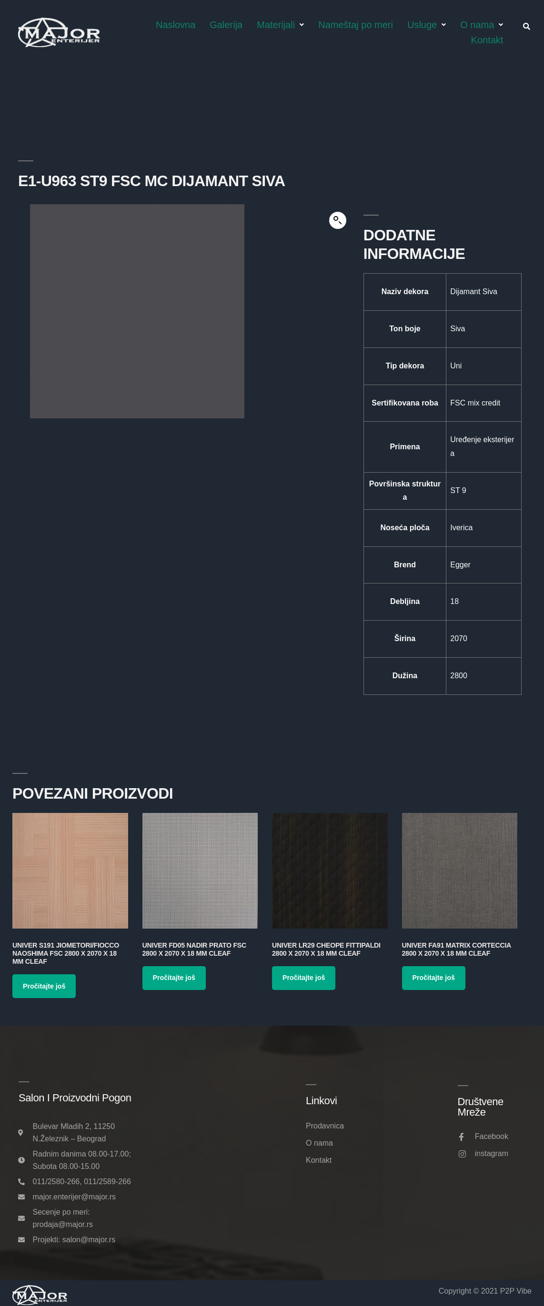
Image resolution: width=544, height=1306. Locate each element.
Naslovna (175, 25)
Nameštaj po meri (355, 25)
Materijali (280, 25)
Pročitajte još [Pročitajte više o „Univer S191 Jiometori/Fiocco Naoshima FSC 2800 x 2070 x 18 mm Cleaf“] (44, 986)
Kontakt (487, 40)
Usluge (426, 25)
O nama (481, 25)
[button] (337, 220)
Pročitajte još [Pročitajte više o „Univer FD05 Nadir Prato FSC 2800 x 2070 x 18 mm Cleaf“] (174, 977)
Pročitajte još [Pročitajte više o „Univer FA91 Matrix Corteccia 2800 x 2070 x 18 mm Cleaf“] (434, 977)
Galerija (226, 25)
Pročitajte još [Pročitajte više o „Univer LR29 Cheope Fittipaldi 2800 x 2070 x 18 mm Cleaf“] (303, 977)
